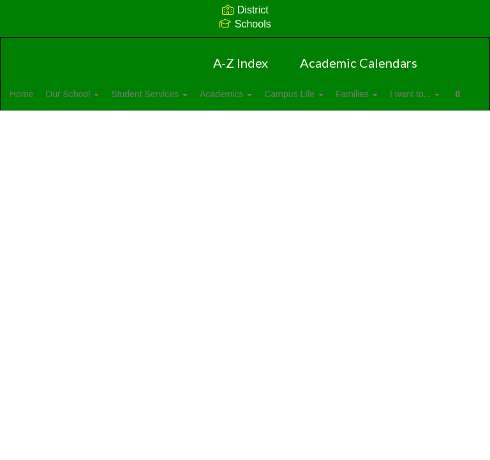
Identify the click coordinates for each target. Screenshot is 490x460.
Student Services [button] (183, 94)
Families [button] (411, 94)
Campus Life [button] (341, 94)
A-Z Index (240, 62)
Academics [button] (267, 94)
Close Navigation (163, 131)
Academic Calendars (358, 62)
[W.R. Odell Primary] (245, 46)
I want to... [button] (54, 126)
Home (41, 94)
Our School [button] (99, 94)
